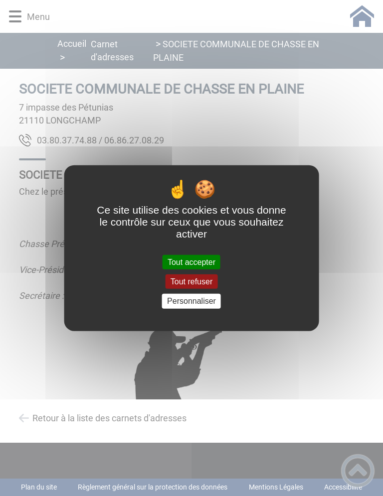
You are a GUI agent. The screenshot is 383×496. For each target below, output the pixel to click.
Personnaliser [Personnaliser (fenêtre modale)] (191, 301)
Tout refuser (191, 281)
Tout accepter (191, 262)
